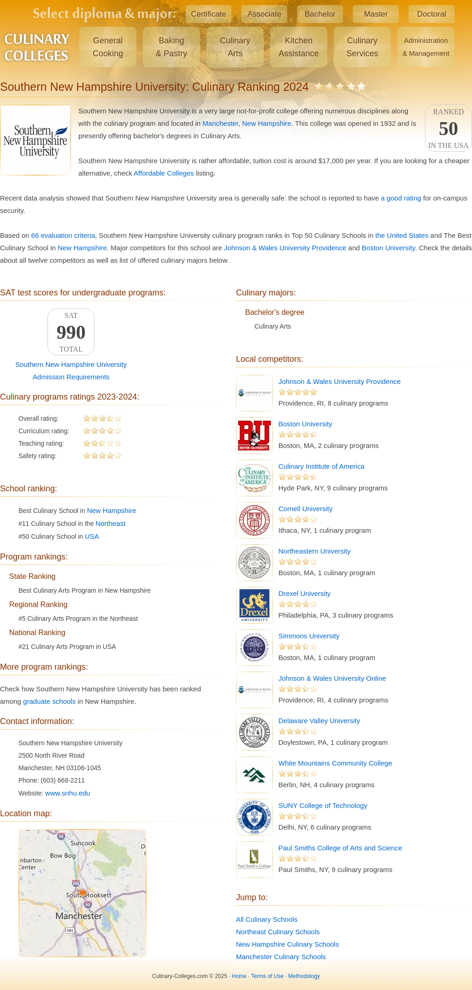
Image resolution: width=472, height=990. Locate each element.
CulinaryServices (362, 47)
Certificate (208, 14)
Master (376, 14)
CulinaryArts (235, 47)
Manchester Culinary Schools (281, 957)
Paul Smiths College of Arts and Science (340, 848)
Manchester (220, 123)
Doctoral (431, 14)
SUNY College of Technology (322, 805)
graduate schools (49, 701)
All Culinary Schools (266, 919)
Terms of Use (267, 976)
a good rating (401, 198)
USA (92, 536)
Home (239, 976)
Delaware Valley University (319, 721)
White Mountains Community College (335, 763)
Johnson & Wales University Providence (285, 248)
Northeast (110, 523)
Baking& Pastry (171, 47)
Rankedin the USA (448, 128)
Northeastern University (314, 551)
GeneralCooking (108, 47)
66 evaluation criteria (63, 235)
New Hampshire (266, 123)
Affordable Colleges (164, 173)
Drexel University (304, 593)
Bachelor (320, 14)
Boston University (388, 248)
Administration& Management (425, 46)
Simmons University (309, 636)
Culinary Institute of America (321, 466)
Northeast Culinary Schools (278, 932)
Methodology (304, 976)
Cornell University (305, 509)
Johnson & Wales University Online (332, 678)
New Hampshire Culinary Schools (287, 944)
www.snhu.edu (67, 793)
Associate (265, 14)
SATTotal (71, 332)
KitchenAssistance (298, 47)
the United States (401, 235)
